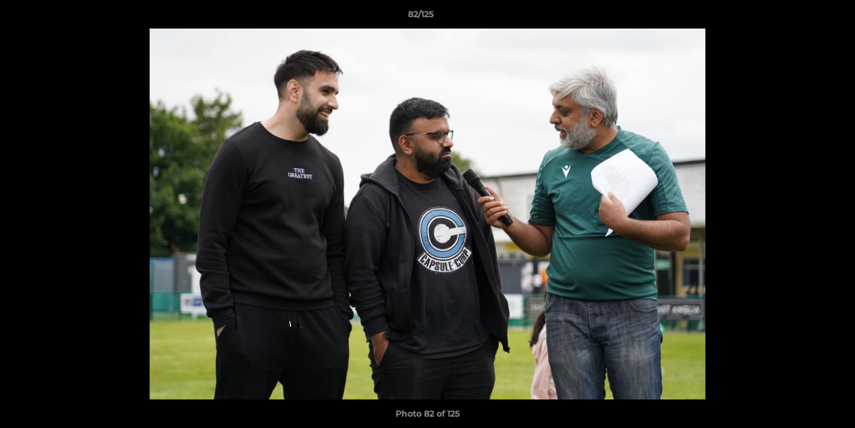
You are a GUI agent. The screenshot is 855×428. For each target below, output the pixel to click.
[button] (805, 17)
